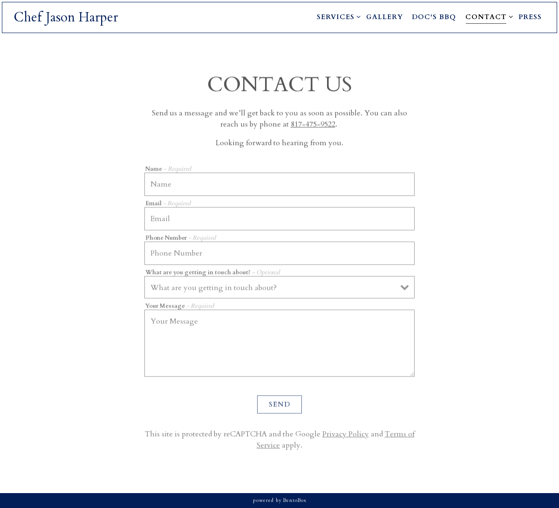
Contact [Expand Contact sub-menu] (487, 16)
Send (279, 406)
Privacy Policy (345, 436)
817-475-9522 (313, 125)
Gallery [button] (384, 17)
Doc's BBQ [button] (434, 17)
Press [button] (530, 17)
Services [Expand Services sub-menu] (337, 16)
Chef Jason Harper (66, 17)
